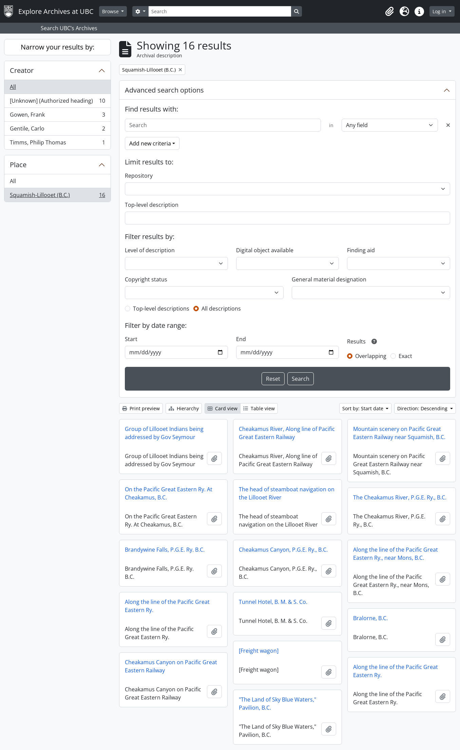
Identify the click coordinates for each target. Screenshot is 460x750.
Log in (440, 11)
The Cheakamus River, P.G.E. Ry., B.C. (399, 497)
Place (18, 164)
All (13, 87)
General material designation (329, 279)
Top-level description (151, 205)
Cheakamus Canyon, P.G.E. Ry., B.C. (283, 549)
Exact (405, 356)
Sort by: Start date (363, 408)
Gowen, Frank (57, 116)
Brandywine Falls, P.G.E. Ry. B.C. (165, 549)
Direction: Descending (423, 408)
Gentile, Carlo (57, 130)
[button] (389, 11)
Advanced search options (164, 90)
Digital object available (264, 250)
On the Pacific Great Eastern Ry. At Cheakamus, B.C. (168, 493)
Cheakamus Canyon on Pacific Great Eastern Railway (171, 666)
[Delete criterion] (448, 125)
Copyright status (146, 279)
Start (131, 339)
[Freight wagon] (259, 650)
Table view (259, 408)
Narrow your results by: (57, 47)
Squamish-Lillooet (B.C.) (57, 196)
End (241, 339)
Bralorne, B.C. (370, 618)
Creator (22, 70)
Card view (222, 408)
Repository (139, 175)
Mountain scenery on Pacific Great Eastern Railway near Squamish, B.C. (399, 433)
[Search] (219, 11)
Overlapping (370, 356)
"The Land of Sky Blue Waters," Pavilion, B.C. (277, 703)
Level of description (150, 250)
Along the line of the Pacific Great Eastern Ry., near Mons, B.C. (395, 553)
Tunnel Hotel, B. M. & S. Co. (273, 602)
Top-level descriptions (161, 308)
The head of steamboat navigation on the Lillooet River (286, 493)
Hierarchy (184, 408)
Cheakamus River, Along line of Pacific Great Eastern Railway (287, 433)
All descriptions (221, 308)
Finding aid (361, 250)
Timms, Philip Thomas (57, 143)
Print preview (141, 408)
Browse (111, 11)
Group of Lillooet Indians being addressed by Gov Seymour (164, 433)
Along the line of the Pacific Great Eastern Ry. (167, 606)
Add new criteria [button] (150, 143)
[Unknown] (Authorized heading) (57, 102)
